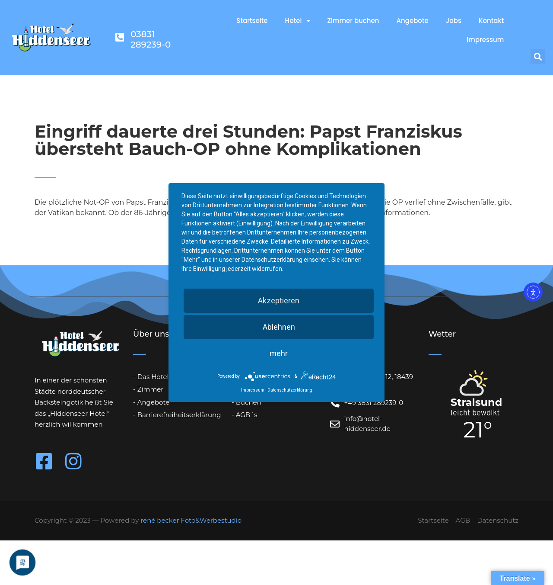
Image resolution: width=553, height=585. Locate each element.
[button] (538, 56)
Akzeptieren (278, 300)
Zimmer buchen (353, 20)
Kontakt (491, 20)
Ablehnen (279, 326)
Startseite (251, 20)
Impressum (485, 39)
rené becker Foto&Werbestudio (191, 520)
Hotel (297, 21)
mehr (279, 353)
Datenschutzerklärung (289, 390)
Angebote (413, 20)
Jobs (453, 20)
